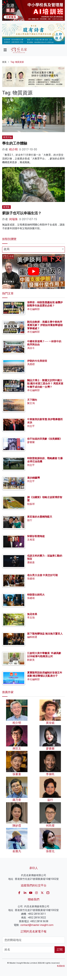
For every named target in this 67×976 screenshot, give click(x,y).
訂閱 (60, 949)
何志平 (31, 426)
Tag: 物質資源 (17, 62)
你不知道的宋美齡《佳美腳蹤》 (44, 438)
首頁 (4, 62)
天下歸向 (32, 399)
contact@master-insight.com (36, 925)
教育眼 (6, 207)
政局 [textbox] (6, 249)
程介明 (13, 149)
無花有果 (32, 614)
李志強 (31, 617)
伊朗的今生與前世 (37, 360)
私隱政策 (61, 966)
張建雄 (31, 578)
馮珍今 (31, 348)
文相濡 (31, 539)
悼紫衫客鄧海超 (36, 536)
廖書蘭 (31, 442)
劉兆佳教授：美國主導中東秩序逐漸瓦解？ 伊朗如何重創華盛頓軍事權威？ (45, 325)
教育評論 (7, 137)
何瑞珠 (13, 219)
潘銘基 (31, 562)
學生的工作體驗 (14, 143)
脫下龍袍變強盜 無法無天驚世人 (45, 633)
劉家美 (31, 659)
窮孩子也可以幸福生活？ (21, 213)
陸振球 (31, 504)
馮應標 (31, 364)
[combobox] (33, 250)
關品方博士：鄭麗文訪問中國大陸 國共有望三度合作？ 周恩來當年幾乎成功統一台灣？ (45, 383)
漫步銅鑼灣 (33, 477)
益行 (29, 520)
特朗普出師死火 (36, 594)
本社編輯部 (33, 309)
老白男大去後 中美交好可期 (42, 575)
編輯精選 (32, 637)
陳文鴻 (31, 403)
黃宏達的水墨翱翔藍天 (39, 516)
